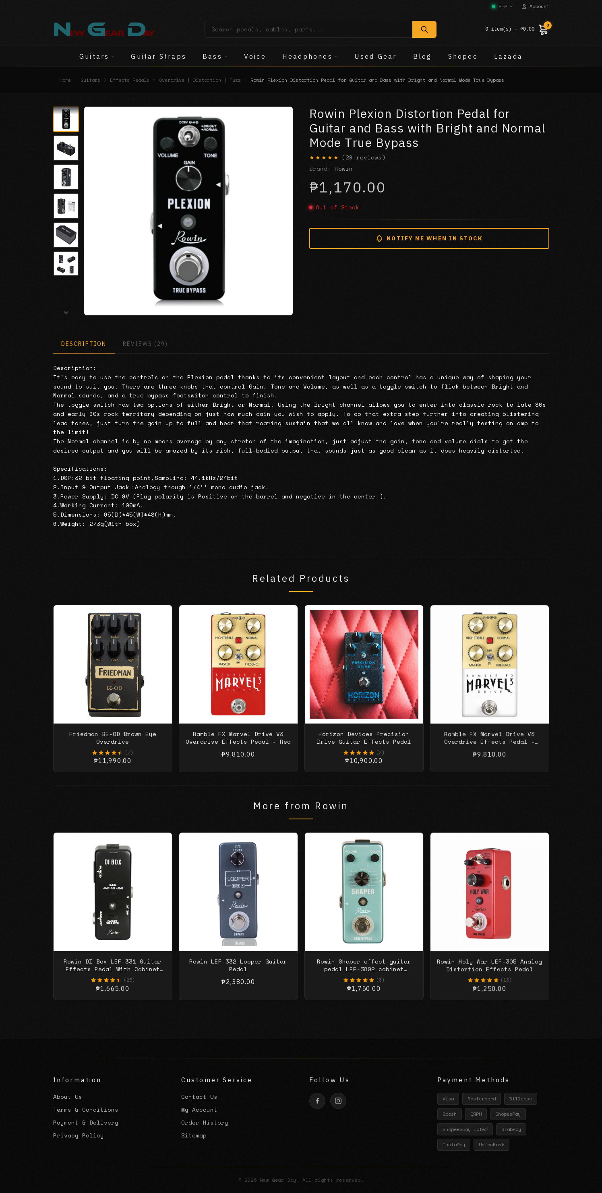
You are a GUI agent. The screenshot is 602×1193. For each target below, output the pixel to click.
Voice (255, 56)
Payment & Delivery (85, 1122)
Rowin (344, 168)
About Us (67, 1096)
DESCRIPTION (84, 343)
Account (535, 6)
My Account (199, 1109)
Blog (422, 56)
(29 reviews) (363, 157)
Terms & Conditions (85, 1109)
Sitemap (194, 1135)
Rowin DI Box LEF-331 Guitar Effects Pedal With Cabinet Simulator (112, 977)
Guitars (97, 56)
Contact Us (199, 1096)
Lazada (508, 56)
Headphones (310, 56)
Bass (215, 56)
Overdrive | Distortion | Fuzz (200, 80)
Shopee (463, 56)
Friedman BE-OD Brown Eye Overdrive (112, 745)
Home (65, 80)
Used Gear (375, 56)
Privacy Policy (78, 1135)
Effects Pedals (129, 80)
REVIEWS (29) (145, 343)
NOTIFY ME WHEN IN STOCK (428, 238)
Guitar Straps (158, 56)
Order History (204, 1122)
